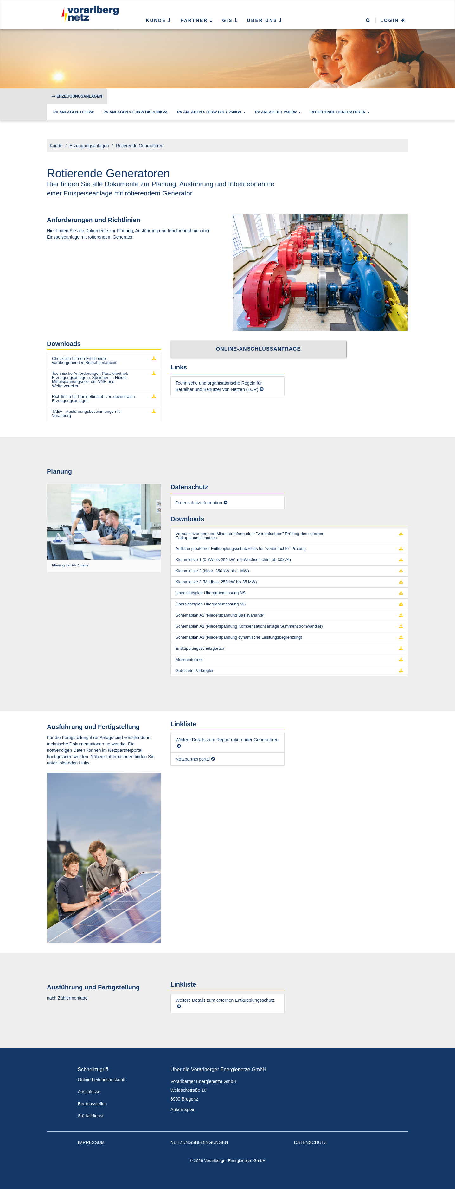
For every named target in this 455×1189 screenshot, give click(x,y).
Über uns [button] (264, 20)
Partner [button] (197, 20)
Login (393, 20)
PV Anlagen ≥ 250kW (278, 112)
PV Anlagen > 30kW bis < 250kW (211, 112)
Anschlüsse (89, 1091)
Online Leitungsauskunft (101, 1079)
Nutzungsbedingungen (199, 1142)
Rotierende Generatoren (340, 112)
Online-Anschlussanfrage (258, 349)
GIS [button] (230, 20)
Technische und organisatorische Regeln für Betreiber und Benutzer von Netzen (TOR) (219, 386)
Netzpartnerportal (193, 759)
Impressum (91, 1142)
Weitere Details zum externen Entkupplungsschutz (225, 1000)
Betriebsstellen (92, 1103)
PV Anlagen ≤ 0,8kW (73, 112)
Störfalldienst (91, 1115)
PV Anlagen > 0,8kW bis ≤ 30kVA (135, 112)
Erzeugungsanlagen (77, 96)
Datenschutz (310, 1142)
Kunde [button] (158, 20)
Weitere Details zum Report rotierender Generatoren (227, 739)
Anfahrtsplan (182, 1109)
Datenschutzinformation (199, 502)
